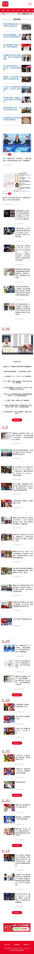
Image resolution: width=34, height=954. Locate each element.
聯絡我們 (26, 944)
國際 (27, 10)
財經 (18, 10)
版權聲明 (17, 944)
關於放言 (7, 944)
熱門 (8, 10)
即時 (3, 10)
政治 (13, 10)
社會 (22, 10)
